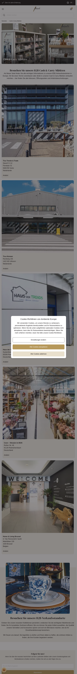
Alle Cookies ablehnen (38, 354)
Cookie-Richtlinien (55, 333)
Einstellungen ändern (38, 340)
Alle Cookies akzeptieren (38, 347)
